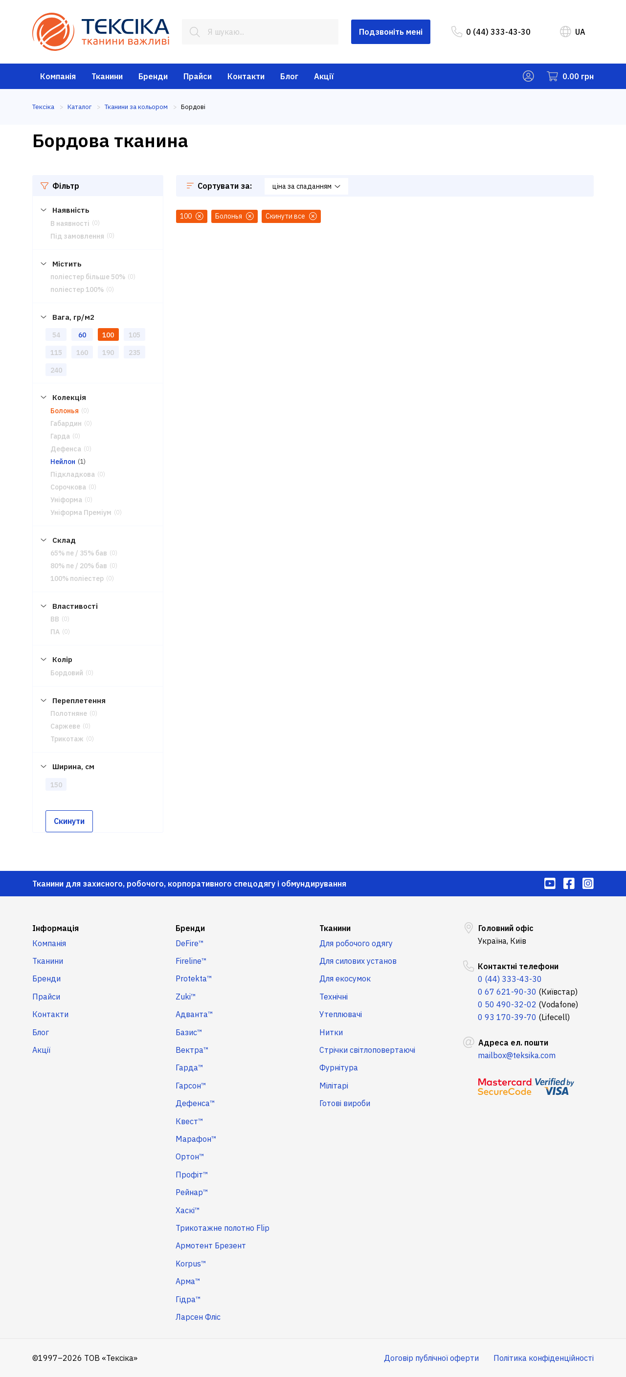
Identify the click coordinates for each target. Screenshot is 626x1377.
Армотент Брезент (211, 1245)
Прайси (197, 76)
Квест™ (189, 1121)
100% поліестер (77, 578)
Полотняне (68, 713)
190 (108, 352)
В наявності (69, 223)
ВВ (54, 619)
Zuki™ (186, 996)
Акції (324, 76)
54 (56, 335)
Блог (289, 76)
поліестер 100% (77, 289)
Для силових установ (358, 961)
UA (572, 32)
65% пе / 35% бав (78, 553)
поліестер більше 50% (87, 276)
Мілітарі (333, 1085)
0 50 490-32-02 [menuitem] (507, 1004)
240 (56, 370)
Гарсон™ (191, 1085)
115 (56, 352)
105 (134, 335)
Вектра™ (192, 1050)
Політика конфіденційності (543, 1358)
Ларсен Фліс (198, 1317)
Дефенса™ (195, 1103)
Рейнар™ (192, 1192)
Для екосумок (345, 978)
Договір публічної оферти (431, 1358)
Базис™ (189, 1032)
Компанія (58, 76)
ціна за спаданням (306, 186)
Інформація (55, 928)
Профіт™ (192, 1174)
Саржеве (65, 726)
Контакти (246, 76)
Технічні (333, 996)
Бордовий (66, 672)
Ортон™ (190, 1156)
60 (82, 335)
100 (108, 335)
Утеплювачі (340, 1014)
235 (134, 352)
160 (82, 352)
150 (56, 784)
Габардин (66, 423)
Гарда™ (189, 1067)
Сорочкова (68, 487)
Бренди (153, 76)
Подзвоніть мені (391, 32)
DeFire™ (190, 943)
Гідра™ (188, 1299)
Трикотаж (67, 738)
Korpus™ (191, 1263)
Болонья (64, 410)
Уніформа (66, 499)
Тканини (107, 76)
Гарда (60, 436)
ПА (55, 631)
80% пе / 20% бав (78, 565)
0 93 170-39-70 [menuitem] (507, 1017)
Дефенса (65, 448)
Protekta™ (194, 978)
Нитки (331, 1032)
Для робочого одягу (356, 943)
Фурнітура (338, 1067)
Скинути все (291, 216)
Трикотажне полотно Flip (222, 1228)
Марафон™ (196, 1139)
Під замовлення (77, 236)
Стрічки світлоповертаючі (367, 1050)
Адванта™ (194, 1014)
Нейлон (62, 461)
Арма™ (188, 1281)
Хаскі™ (188, 1210)
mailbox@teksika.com (517, 1055)
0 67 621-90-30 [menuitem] (507, 992)
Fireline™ (191, 961)
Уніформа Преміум (81, 512)
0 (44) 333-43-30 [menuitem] (491, 32)
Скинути (69, 821)
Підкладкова (72, 474)
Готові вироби (344, 1103)
